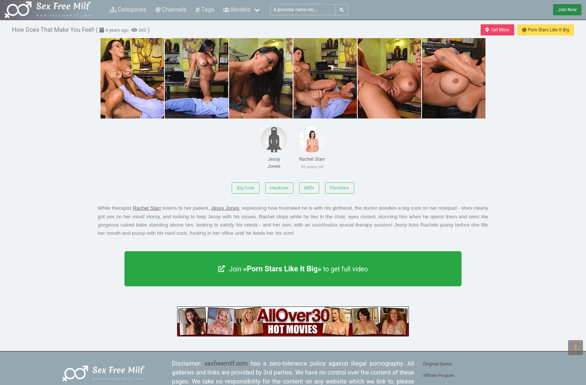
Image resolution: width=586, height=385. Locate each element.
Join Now (567, 9)
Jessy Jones (274, 147)
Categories (128, 9)
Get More (497, 30)
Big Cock (245, 188)
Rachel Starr (312, 149)
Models (236, 9)
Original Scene (437, 364)
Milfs (309, 188)
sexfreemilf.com (226, 363)
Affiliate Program (438, 375)
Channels (170, 9)
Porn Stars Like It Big (545, 30)
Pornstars (339, 188)
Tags (204, 9)
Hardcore (279, 188)
